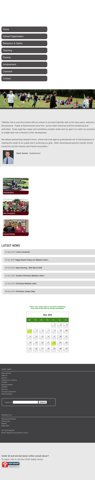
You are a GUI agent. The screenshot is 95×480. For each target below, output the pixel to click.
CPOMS (4, 382)
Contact (7, 78)
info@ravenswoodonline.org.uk (17, 433)
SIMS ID (4, 375)
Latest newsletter (23, 252)
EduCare (4, 389)
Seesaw (4, 378)
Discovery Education (8, 391)
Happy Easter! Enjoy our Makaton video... (32, 260)
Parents (7, 57)
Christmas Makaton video (26, 284)
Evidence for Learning (9, 380)
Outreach (7, 71)
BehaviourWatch (7, 385)
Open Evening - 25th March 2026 (29, 268)
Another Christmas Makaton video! (30, 276)
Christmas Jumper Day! (25, 291)
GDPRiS (4, 387)
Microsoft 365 (6, 373)
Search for (8, 402)
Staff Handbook (6, 394)
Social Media (9, 234)
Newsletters (8, 192)
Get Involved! (9, 213)
